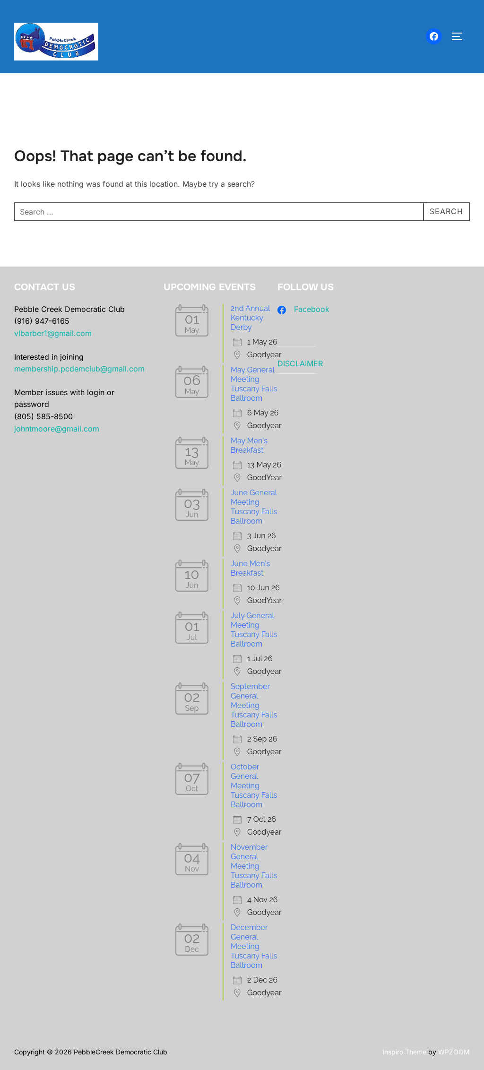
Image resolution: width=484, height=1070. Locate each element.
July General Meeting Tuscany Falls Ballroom (254, 629)
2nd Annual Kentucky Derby (250, 318)
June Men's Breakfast (250, 568)
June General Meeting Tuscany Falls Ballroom (254, 507)
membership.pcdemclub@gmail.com (79, 368)
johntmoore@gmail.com (56, 428)
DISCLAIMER (300, 363)
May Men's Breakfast (249, 445)
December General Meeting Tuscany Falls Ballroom (254, 946)
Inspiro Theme (404, 1052)
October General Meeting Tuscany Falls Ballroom (254, 785)
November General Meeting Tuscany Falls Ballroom (254, 866)
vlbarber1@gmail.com (53, 333)
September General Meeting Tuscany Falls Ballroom (254, 705)
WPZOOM (454, 1052)
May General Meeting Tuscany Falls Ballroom (254, 384)
